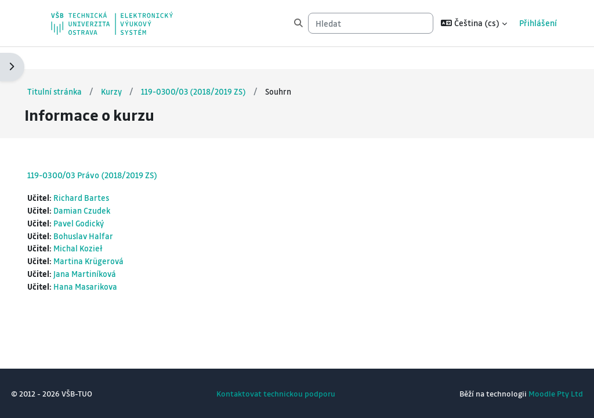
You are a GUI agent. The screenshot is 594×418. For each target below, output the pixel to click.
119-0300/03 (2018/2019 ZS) (222, 69)
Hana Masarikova (113, 267)
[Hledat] (370, 23)
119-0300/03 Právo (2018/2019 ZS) (118, 152)
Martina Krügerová (116, 241)
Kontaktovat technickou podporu (275, 393)
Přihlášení (538, 23)
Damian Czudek (109, 188)
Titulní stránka (81, 69)
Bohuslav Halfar (110, 214)
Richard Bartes (108, 176)
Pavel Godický (106, 202)
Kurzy (139, 69)
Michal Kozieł (105, 227)
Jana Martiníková (112, 253)
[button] (474, 23)
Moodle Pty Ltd (529, 393)
